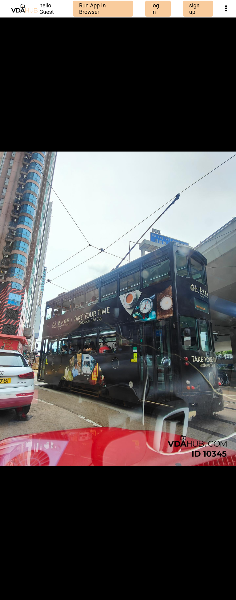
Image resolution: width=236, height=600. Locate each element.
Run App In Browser (92, 8)
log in (155, 8)
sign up (194, 8)
